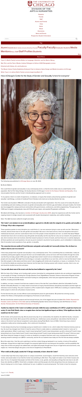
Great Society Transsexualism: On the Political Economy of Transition (38, 303)
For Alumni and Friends (30, 388)
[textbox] (41, 39)
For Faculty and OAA (30, 385)
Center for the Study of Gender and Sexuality (59, 191)
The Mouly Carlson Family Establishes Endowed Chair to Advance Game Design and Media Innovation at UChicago (36, 69)
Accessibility (46, 392)
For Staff (27, 386)
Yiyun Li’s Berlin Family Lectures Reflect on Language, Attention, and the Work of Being (27, 60)
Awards (11, 48)
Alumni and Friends (41, 22)
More (79, 54)
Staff (41, 19)
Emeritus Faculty (32, 48)
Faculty (41, 17)
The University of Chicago (49, 383)
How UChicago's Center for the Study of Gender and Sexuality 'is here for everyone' (35, 75)
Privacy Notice (46, 391)
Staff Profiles (26, 51)
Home (41, 26)
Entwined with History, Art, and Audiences (14, 66)
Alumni (4, 47)
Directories (41, 31)
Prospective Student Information (41, 36)
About (41, 29)
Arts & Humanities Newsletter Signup (34, 392)
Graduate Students (63, 48)
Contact (27, 390)
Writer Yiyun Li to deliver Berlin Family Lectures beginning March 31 (21, 72)
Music (13, 52)
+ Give (41, 24)
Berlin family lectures (20, 48)
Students (41, 14)
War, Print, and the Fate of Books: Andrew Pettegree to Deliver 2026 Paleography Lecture (28, 63)
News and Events (41, 33)
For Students (28, 383)
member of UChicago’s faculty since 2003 (38, 213)
